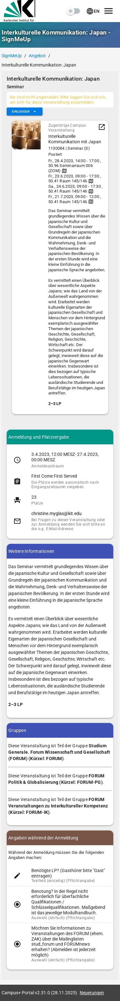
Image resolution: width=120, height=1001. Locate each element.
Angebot (37, 55)
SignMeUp (12, 55)
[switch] (73, 11)
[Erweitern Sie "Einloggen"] (25, 111)
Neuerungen (92, 992)
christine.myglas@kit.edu (56, 513)
